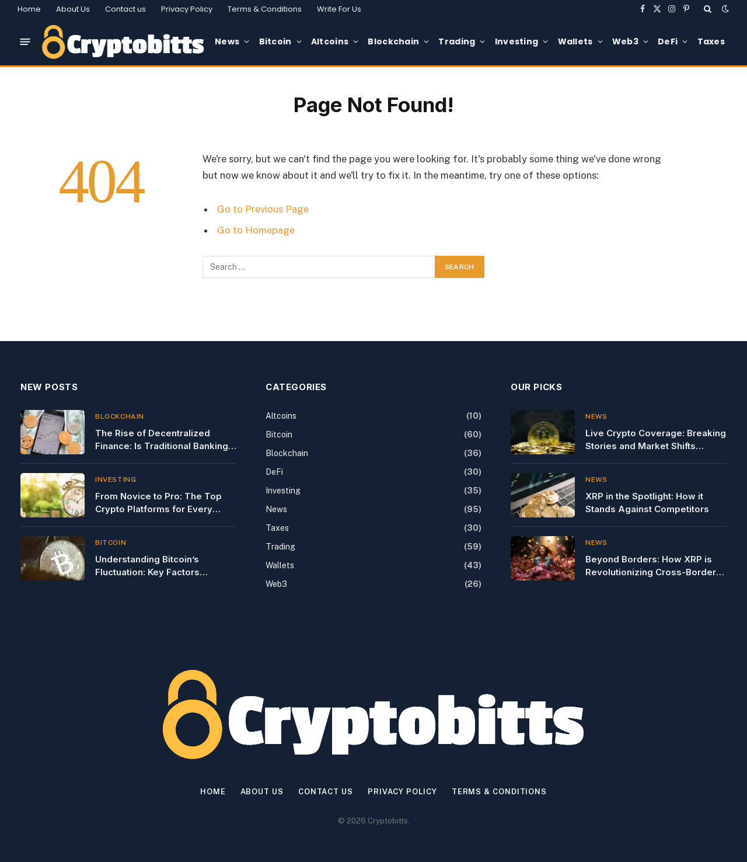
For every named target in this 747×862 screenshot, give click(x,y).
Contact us (125, 9)
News (227, 41)
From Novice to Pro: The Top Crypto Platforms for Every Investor (158, 503)
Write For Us (339, 9)
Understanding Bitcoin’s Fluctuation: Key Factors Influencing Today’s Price (150, 566)
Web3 (625, 41)
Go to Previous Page (263, 209)
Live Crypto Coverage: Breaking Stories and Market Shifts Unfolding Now (655, 439)
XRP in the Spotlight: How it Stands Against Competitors (647, 502)
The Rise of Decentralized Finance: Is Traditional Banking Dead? (161, 439)
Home (29, 9)
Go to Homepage (256, 230)
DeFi (668, 41)
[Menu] (25, 41)
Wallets (575, 41)
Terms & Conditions (265, 9)
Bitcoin (275, 41)
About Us (73, 9)
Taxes (711, 41)
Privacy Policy (186, 9)
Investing (517, 41)
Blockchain (393, 41)
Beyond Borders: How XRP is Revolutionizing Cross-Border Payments (650, 566)
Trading (456, 41)
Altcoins (329, 41)
